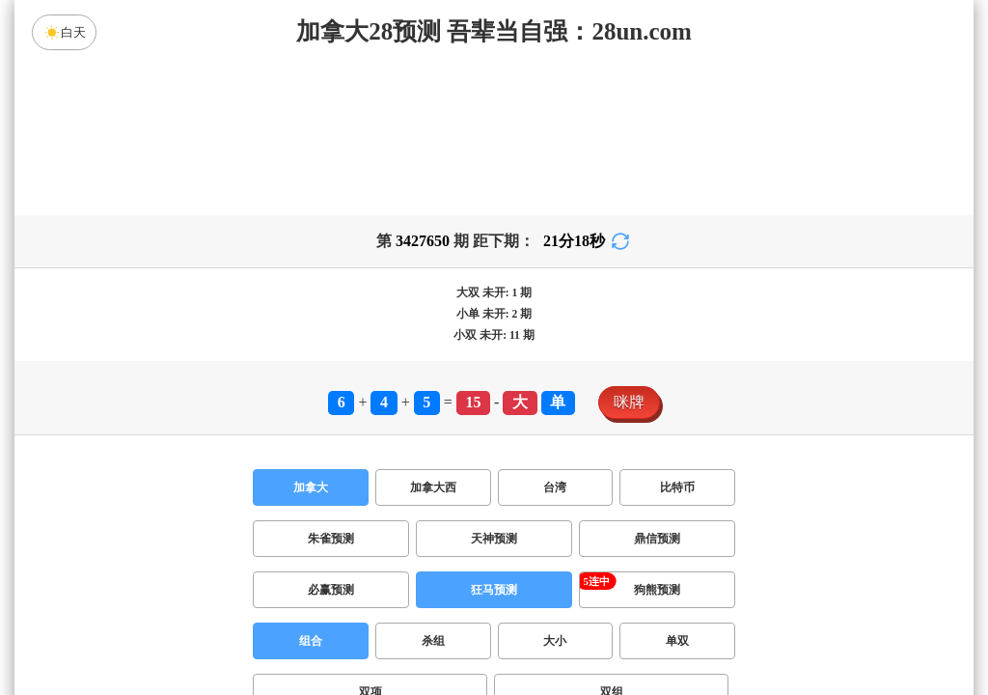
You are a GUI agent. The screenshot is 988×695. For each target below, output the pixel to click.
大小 (554, 641)
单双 (677, 641)
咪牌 (629, 402)
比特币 (677, 487)
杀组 (433, 641)
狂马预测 (494, 590)
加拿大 (310, 487)
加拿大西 (433, 487)
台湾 (554, 487)
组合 (310, 641)
